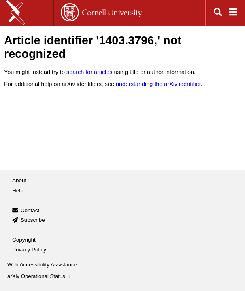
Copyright (24, 240)
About (19, 180)
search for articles (89, 72)
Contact (30, 210)
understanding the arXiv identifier (158, 84)
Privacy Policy (29, 250)
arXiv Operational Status (39, 276)
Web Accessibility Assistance (42, 264)
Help (17, 191)
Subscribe (33, 220)
